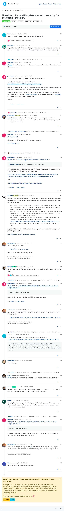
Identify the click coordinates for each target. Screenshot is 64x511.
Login (12, 499)
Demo (50, 4)
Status (45, 4)
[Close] (60, 479)
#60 (61, 115)
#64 (61, 243)
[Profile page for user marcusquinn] (4, 244)
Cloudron (12, 104)
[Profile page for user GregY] (4, 402)
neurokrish (10, 45)
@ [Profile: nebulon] (58, 94)
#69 (61, 360)
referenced (17, 153)
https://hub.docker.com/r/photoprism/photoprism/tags (25, 84)
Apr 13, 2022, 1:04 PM (26, 76)
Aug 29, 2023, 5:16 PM (25, 419)
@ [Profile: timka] (10, 65)
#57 (61, 45)
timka (9, 34)
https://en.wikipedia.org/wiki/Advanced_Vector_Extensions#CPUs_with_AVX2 (35, 221)
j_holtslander (11, 360)
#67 (61, 309)
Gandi (18, 104)
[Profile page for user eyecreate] (4, 197)
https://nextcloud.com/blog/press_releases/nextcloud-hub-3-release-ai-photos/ (35, 317)
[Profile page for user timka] (4, 35)
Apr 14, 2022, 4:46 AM (24, 134)
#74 (61, 444)
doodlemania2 (11, 115)
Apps (40, 4)
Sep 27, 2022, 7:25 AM (26, 283)
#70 (61, 375)
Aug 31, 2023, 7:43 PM (22, 463)
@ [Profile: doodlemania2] (13, 137)
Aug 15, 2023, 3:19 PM (27, 386)
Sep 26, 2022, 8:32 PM (26, 243)
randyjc (10, 375)
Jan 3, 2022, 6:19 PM (21, 34)
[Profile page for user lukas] (4, 464)
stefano (12, 153)
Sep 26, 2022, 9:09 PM (27, 266)
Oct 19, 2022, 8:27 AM (21, 334)
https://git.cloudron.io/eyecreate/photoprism (22, 234)
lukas (9, 463)
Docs (54, 4)
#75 (61, 463)
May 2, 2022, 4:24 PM (26, 157)
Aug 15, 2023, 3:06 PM (23, 375)
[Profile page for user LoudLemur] (4, 63)
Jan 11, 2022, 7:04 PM (24, 45)
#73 (61, 419)
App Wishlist (6, 21)
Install (59, 4)
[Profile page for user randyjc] (4, 376)
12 (60, 238)
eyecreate (10, 195)
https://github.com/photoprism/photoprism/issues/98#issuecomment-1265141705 (33, 339)
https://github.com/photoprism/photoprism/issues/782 (25, 183)
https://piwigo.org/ (13, 143)
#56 (61, 34)
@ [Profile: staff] (35, 94)
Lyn (31, 447)
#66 (61, 283)
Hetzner (22, 104)
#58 (61, 62)
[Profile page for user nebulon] (4, 268)
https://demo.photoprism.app (19, 249)
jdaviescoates (11, 76)
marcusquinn (11, 243)
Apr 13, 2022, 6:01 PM (31, 115)
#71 (61, 386)
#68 (61, 334)
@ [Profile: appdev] (29, 94)
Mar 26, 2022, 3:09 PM (25, 62)
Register (6, 499)
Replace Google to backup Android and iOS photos (33, 160)
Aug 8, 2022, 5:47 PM (28, 195)
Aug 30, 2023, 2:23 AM (26, 444)
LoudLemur (10, 62)
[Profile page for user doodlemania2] (4, 117)
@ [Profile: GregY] (10, 422)
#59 (61, 76)
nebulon (10, 266)
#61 (61, 134)
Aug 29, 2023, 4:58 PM (22, 400)
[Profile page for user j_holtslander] (4, 362)
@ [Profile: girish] (10, 160)
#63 (61, 195)
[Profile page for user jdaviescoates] (4, 77)
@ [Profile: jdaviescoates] (12, 118)
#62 (61, 157)
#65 (61, 266)
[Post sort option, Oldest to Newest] (10, 26)
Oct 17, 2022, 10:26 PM (26, 309)
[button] (2, 508)
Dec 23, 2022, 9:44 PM (26, 360)
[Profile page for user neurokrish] (4, 47)
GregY (9, 400)
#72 (61, 400)
